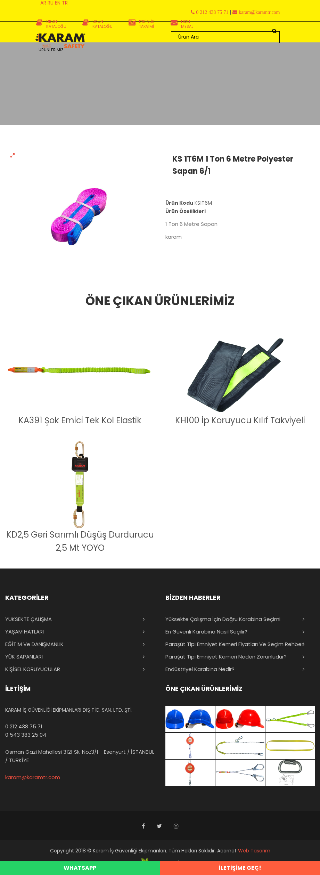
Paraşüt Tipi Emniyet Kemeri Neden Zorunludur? (226, 656)
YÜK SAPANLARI (24, 656)
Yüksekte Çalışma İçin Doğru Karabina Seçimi (222, 619)
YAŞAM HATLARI (24, 631)
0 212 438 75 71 (23, 726)
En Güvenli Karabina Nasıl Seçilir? (206, 631)
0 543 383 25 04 (25, 734)
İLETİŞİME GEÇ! (240, 868)
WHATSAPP (80, 868)
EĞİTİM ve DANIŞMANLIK (34, 644)
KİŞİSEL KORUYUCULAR (32, 669)
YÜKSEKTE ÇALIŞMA (28, 619)
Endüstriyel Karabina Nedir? (200, 669)
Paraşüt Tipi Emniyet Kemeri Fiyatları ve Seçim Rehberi (234, 644)
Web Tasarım (254, 850)
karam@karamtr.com (32, 777)
